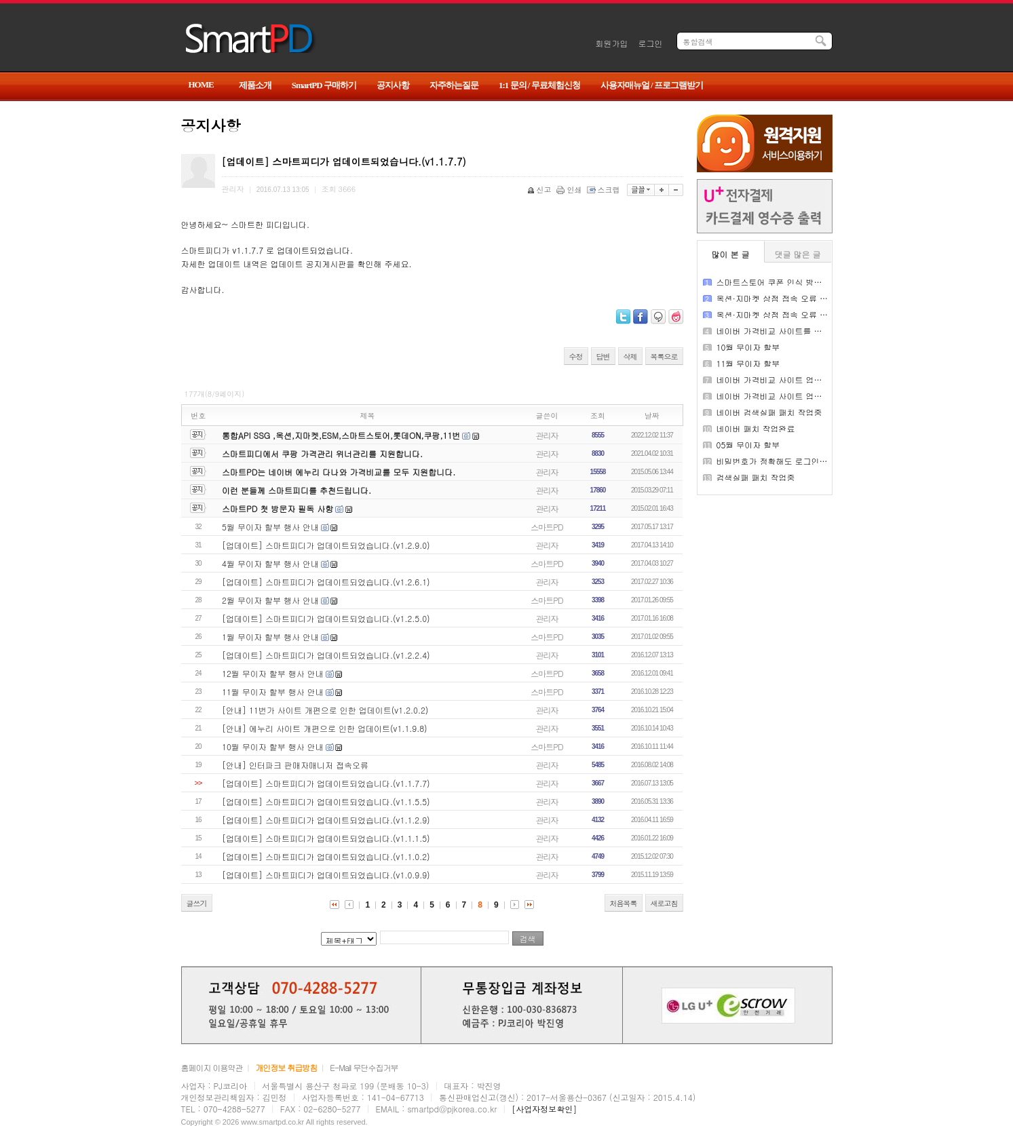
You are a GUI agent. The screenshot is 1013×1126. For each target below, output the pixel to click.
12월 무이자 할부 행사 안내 (273, 673)
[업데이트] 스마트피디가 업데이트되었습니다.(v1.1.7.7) (326, 783)
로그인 (650, 43)
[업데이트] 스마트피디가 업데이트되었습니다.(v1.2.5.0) (326, 618)
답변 (603, 356)
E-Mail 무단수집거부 (364, 1067)
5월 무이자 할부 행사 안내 (270, 526)
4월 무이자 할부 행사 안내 (270, 563)
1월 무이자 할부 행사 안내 (270, 636)
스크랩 (604, 190)
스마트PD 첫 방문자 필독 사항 (277, 508)
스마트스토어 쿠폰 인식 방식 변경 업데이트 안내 (806, 282)
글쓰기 (197, 903)
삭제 (630, 356)
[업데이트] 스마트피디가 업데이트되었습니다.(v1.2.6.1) (326, 581)
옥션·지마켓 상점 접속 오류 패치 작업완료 (793, 314)
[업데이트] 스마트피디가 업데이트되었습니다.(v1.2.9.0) (326, 545)
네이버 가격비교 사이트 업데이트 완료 (787, 396)
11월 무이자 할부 (748, 363)
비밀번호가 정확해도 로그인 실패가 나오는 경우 (804, 461)
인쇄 (570, 190)
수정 (576, 356)
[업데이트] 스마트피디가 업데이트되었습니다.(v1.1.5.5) (326, 801)
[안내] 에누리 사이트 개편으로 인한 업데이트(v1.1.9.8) (324, 728)
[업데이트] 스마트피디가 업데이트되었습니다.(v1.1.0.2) (326, 856)
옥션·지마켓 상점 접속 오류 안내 (776, 298)
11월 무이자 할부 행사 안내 (273, 691)
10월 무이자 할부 (748, 347)
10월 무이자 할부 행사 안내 (273, 746)
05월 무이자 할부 (748, 444)
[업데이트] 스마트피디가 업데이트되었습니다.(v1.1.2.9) (326, 820)
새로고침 (664, 903)
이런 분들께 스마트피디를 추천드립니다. (296, 490)
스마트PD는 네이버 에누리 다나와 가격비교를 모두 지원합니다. (338, 472)
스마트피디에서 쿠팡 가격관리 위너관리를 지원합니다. (322, 453)
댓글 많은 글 (798, 254)
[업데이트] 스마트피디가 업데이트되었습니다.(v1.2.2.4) (326, 655)
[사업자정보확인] (544, 1108)
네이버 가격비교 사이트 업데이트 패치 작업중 (800, 379)
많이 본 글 (731, 254)
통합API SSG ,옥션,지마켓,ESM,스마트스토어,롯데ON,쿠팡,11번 (341, 435)
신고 (540, 190)
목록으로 (664, 356)
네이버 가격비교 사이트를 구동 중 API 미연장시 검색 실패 (823, 330)
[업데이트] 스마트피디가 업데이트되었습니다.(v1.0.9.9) (326, 874)
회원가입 (612, 43)
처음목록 (623, 903)
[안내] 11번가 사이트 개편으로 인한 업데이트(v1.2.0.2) (325, 710)
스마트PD (546, 526)
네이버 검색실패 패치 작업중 (769, 412)
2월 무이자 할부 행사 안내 (270, 600)
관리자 (547, 435)
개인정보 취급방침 (286, 1067)
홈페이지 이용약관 (212, 1067)
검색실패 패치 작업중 (755, 477)
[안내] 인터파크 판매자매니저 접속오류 (295, 765)
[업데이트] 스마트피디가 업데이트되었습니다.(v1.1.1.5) (326, 838)
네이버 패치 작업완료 (755, 428)
